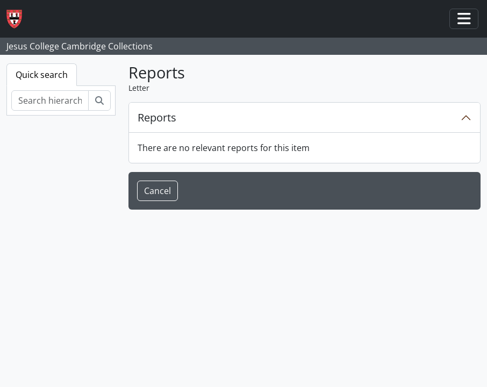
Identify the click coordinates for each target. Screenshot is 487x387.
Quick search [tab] (42, 75)
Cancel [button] (157, 191)
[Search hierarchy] (50, 100)
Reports (157, 117)
